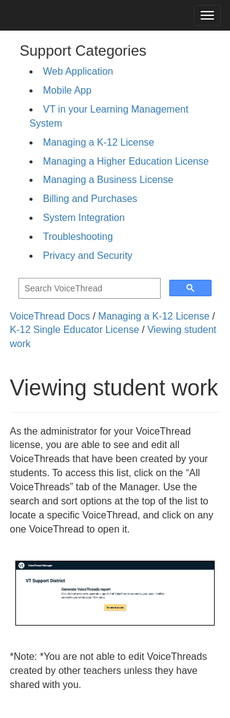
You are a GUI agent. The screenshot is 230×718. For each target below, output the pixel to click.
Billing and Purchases (90, 198)
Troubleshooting (78, 236)
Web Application (78, 71)
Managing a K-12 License (98, 142)
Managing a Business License (108, 179)
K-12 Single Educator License (74, 329)
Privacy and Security (87, 255)
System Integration (84, 217)
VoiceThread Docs (50, 316)
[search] (88, 289)
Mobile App (67, 90)
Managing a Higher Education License (126, 161)
